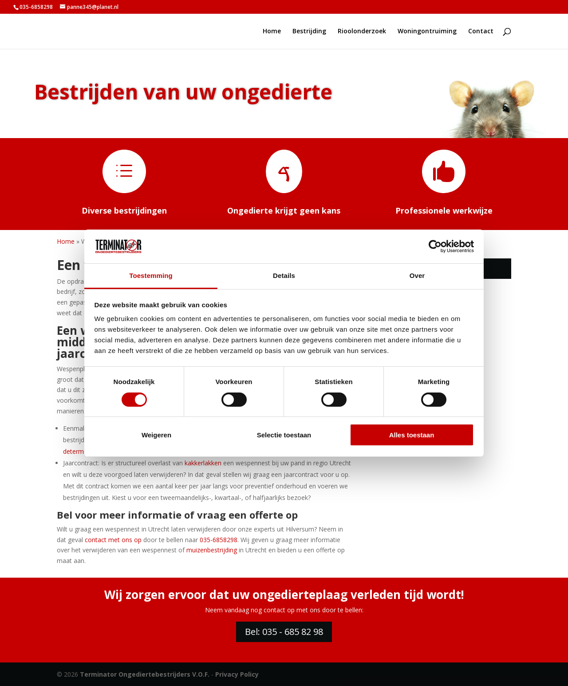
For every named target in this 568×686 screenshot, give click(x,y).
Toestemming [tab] (151, 275)
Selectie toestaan (284, 435)
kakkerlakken (203, 463)
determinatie (81, 451)
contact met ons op (113, 539)
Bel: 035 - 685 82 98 (284, 632)
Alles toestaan (411, 435)
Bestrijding (309, 31)
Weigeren (156, 435)
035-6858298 (36, 7)
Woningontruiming (427, 31)
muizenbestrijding (211, 550)
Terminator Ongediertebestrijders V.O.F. (144, 674)
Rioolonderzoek (362, 31)
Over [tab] (417, 275)
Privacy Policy (237, 674)
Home (272, 31)
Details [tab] (284, 275)
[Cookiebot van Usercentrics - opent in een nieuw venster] (435, 246)
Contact (480, 31)
